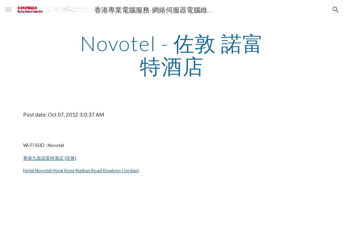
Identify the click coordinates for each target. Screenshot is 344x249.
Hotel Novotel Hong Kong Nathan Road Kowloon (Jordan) (81, 170)
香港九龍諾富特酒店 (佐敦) (49, 158)
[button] (8, 9)
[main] (172, 54)
